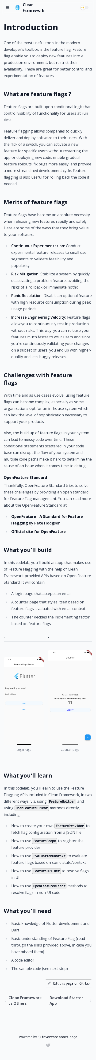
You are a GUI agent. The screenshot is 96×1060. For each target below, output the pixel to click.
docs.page (68, 1037)
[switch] (85, 7)
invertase (50, 1037)
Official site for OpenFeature (38, 531)
